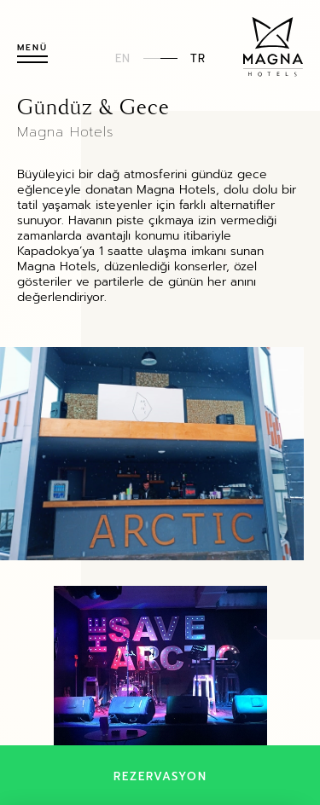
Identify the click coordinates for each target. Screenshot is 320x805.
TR (198, 57)
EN (123, 57)
